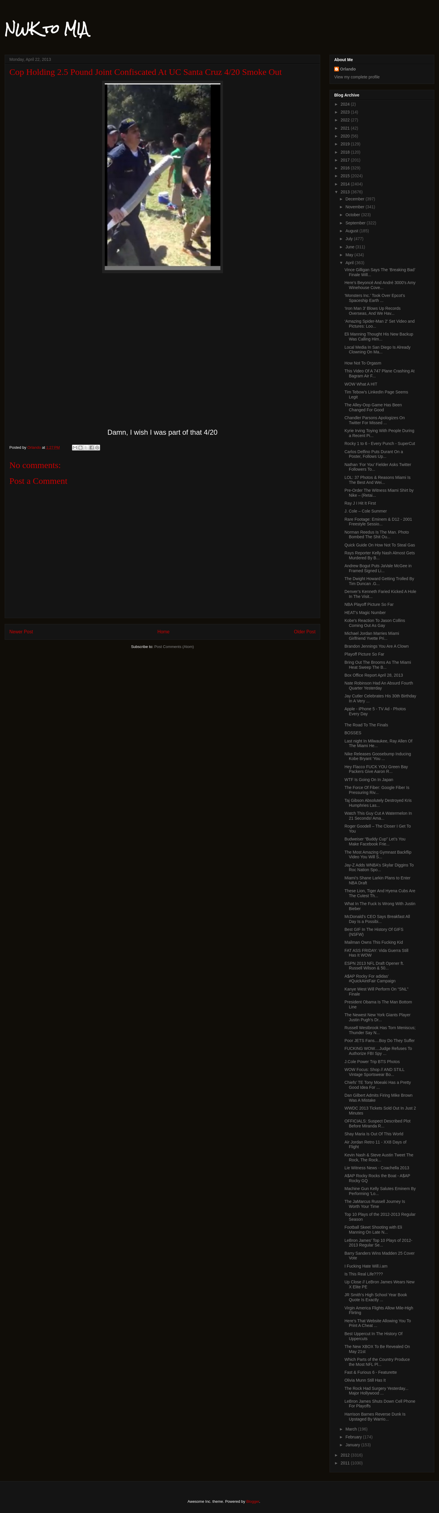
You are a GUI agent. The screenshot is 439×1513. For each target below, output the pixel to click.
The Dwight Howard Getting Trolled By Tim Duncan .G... (379, 581)
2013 (346, 192)
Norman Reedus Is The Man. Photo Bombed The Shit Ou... (376, 534)
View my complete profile (357, 77)
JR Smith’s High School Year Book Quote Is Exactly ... (375, 1297)
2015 (346, 175)
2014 (346, 184)
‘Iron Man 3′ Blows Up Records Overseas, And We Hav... (372, 311)
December (355, 199)
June (350, 247)
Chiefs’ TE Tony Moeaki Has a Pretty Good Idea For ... (377, 1085)
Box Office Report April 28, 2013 (373, 675)
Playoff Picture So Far (364, 654)
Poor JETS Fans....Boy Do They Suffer (379, 1040)
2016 (346, 168)
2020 (346, 136)
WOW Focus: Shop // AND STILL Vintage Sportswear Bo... (374, 1072)
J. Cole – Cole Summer (365, 511)
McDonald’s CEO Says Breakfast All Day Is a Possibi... (377, 919)
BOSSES (352, 732)
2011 (346, 1463)
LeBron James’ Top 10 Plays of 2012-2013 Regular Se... (378, 1243)
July (349, 238)
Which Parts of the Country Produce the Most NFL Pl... (377, 1362)
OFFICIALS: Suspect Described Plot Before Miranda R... (377, 1123)
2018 (346, 152)
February (354, 1437)
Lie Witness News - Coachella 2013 (376, 1167)
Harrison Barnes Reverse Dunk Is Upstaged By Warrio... (375, 1416)
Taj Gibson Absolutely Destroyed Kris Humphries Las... (378, 803)
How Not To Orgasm (362, 363)
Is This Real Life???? (363, 1274)
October (353, 214)
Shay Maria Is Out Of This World (373, 1134)
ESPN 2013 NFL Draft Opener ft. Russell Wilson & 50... (374, 966)
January (353, 1444)
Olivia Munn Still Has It (365, 1380)
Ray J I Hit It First (360, 503)
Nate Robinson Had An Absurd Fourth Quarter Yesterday (378, 685)
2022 (346, 120)
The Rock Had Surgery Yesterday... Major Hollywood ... (376, 1391)
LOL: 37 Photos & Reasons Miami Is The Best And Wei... (377, 480)
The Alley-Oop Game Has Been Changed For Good (373, 407)
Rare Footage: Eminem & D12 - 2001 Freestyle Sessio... (378, 522)
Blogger (252, 1501)
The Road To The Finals (366, 725)
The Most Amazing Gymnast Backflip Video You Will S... (377, 854)
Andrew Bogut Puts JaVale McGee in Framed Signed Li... (377, 568)
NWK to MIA (46, 29)
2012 (346, 1455)
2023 (346, 112)
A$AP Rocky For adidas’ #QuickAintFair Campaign (370, 979)
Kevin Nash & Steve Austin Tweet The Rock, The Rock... (378, 1157)
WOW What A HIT (360, 384)
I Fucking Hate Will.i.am (365, 1266)
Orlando (348, 69)
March (351, 1429)
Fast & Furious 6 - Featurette (370, 1372)
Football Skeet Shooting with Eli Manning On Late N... (373, 1230)
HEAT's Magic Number (365, 612)
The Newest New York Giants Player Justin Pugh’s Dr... (377, 1017)
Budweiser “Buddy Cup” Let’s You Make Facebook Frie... (374, 841)
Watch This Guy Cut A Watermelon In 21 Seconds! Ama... (378, 816)
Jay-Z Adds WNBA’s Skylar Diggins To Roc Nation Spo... (379, 867)
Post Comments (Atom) (174, 646)
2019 (346, 144)
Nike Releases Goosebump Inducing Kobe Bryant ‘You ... (377, 756)
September (355, 223)
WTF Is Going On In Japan (368, 779)
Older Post (304, 631)
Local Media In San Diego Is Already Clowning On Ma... (377, 350)
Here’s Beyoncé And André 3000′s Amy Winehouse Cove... (380, 285)
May (349, 254)
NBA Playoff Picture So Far (369, 604)
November (355, 206)
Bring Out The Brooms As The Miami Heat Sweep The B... (377, 665)
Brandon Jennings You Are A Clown (376, 646)
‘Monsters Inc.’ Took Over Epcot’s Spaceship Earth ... (374, 298)
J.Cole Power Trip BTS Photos (372, 1061)
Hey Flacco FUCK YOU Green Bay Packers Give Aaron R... (376, 769)
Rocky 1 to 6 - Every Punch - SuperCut (379, 443)
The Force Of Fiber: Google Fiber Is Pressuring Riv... (376, 790)
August (352, 230)
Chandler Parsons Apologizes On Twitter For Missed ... (374, 420)
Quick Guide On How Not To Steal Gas (379, 545)
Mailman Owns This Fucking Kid (373, 942)
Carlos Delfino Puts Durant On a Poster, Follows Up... (373, 454)
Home (163, 631)
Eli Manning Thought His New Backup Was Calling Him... (378, 336)
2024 (346, 104)
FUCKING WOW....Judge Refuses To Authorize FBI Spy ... (378, 1051)
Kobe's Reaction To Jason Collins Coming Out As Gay (374, 623)
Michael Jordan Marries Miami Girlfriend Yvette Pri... (371, 636)
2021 (346, 128)
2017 (346, 160)
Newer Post (21, 631)
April (350, 262)
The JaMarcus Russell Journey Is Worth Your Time (374, 1204)
